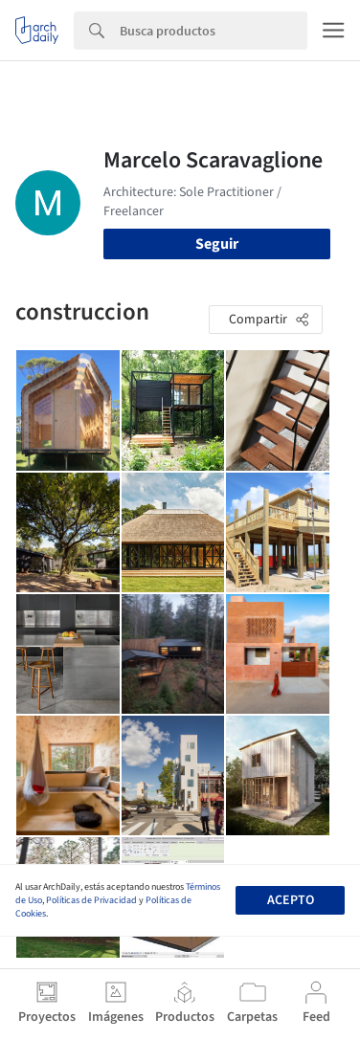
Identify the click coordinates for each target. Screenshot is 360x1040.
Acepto (290, 900)
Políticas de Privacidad (91, 900)
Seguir (216, 243)
